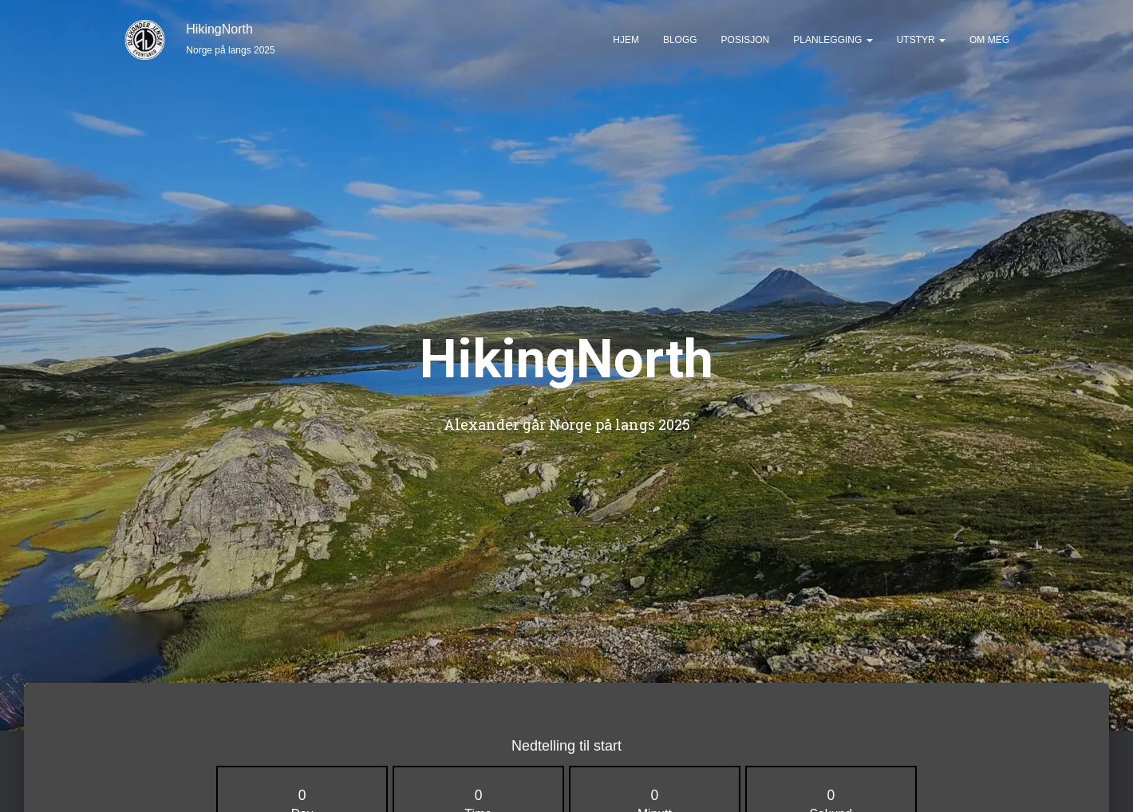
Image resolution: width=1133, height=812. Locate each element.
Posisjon (745, 39)
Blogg (680, 39)
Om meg (989, 39)
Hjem (626, 39)
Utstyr (921, 39)
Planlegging (832, 39)
